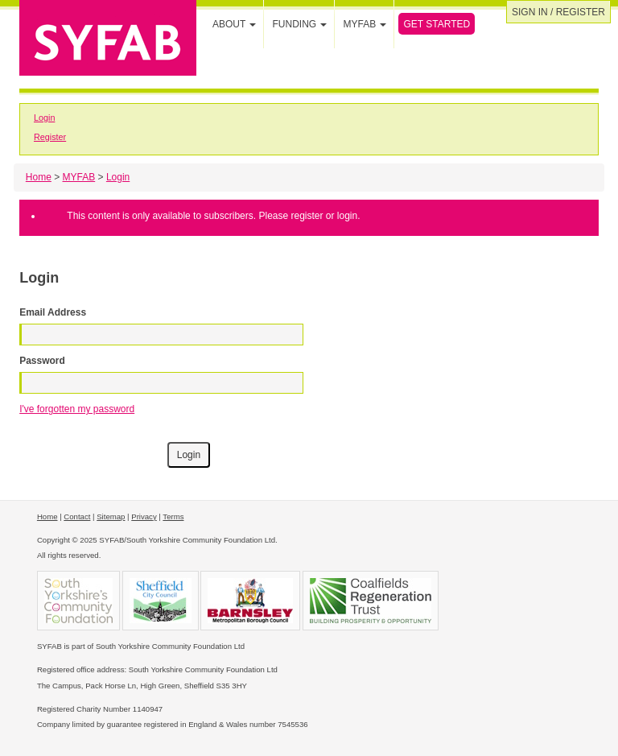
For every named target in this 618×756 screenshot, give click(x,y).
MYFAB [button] (364, 24)
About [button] (234, 24)
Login (44, 117)
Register (50, 137)
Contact (77, 516)
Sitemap (111, 516)
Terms (173, 516)
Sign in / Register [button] (558, 12)
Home (39, 177)
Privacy (143, 516)
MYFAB (79, 177)
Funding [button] (299, 24)
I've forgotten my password (76, 409)
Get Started (436, 24)
